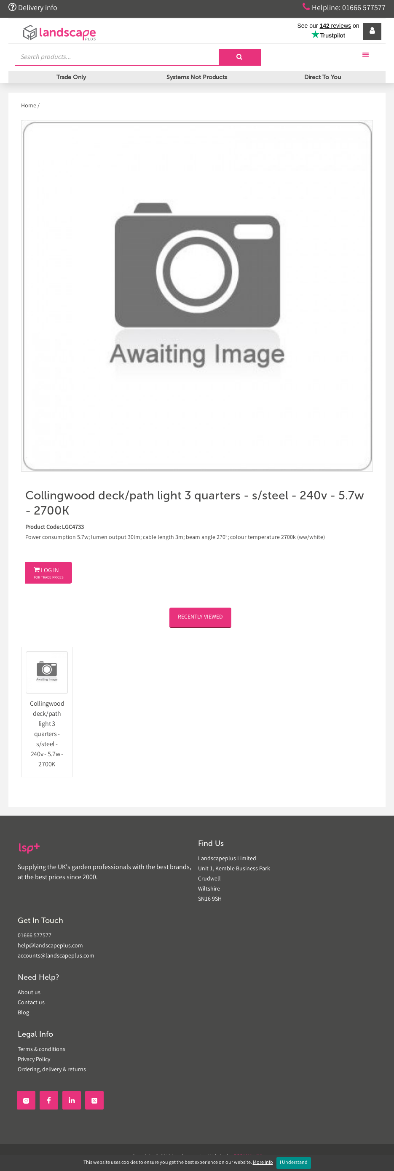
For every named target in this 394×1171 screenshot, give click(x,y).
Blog (23, 1013)
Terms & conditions (41, 1050)
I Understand (294, 1162)
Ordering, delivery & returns (52, 1070)
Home (29, 106)
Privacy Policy (34, 1060)
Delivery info (32, 8)
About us (29, 993)
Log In (49, 573)
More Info (263, 1162)
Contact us (31, 1003)
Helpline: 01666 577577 (344, 8)
